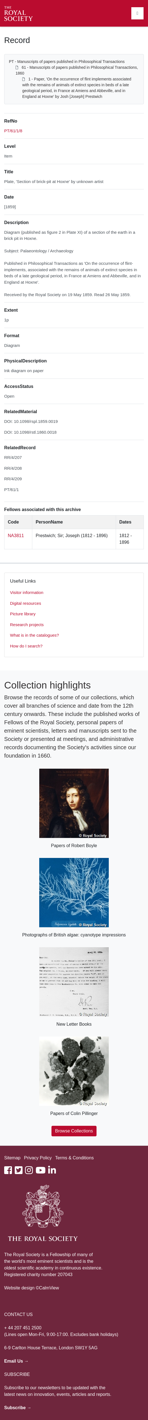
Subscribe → (17, 1407)
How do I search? (26, 646)
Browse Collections (74, 1131)
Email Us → (16, 1361)
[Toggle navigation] (137, 13)
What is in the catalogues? (34, 635)
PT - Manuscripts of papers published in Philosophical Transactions (67, 61)
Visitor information (26, 592)
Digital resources (25, 603)
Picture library (23, 613)
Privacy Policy (38, 1157)
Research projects (27, 624)
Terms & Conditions (74, 1157)
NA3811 (16, 535)
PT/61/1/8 (13, 130)
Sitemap (12, 1157)
